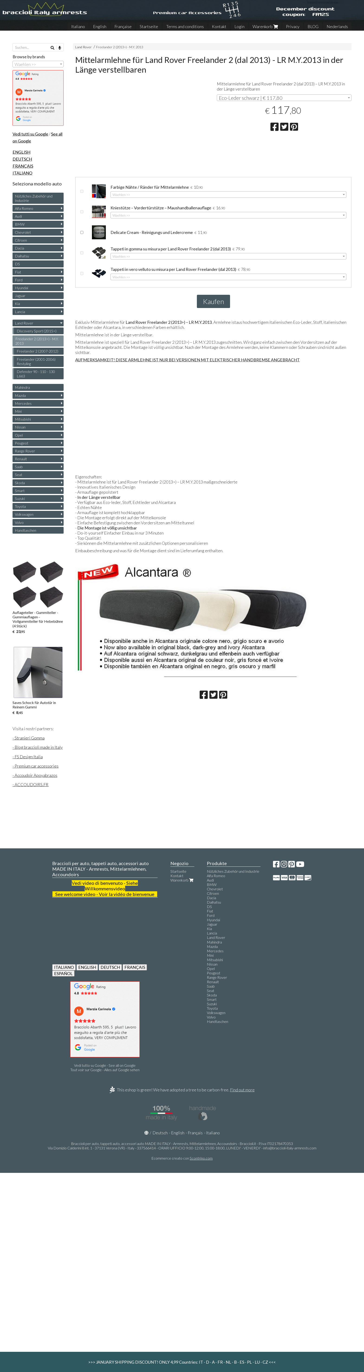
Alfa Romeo (24, 208)
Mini (18, 411)
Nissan (20, 427)
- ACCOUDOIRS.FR (31, 784)
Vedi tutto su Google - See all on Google (105, 1065)
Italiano (78, 26)
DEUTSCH (110, 967)
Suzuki (20, 498)
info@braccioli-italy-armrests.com (289, 1148)
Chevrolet (23, 232)
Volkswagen (24, 514)
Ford (19, 280)
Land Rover (83, 47)
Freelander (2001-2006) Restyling (36, 361)
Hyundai (21, 287)
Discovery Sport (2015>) (36, 331)
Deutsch (160, 1132)
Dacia (19, 248)
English (99, 26)
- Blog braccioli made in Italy (38, 747)
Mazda (20, 395)
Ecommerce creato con (182, 1158)
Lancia (20, 311)
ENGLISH (87, 967)
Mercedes (23, 403)
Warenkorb (265, 26)
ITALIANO (64, 967)
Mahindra (22, 387)
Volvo (19, 522)
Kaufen (213, 301)
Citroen (21, 240)
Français (195, 1132)
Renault (21, 459)
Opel (19, 435)
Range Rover (25, 451)
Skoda (20, 482)
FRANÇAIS (134, 967)
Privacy (292, 26)
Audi (18, 216)
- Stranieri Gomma (29, 737)
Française (123, 26)
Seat (18, 474)
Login (239, 26)
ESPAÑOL (63, 973)
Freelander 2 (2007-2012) (37, 351)
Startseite (149, 26)
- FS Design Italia (28, 756)
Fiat (18, 272)
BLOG (313, 26)
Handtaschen (25, 530)
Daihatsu (22, 256)
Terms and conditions (185, 26)
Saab (19, 466)
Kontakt (219, 26)
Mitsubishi (23, 419)
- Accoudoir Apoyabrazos (35, 775)
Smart (20, 490)
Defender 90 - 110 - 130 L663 (36, 373)
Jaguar (20, 295)
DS (17, 264)
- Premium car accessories (35, 766)
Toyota (20, 506)
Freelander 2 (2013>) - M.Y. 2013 (119, 47)
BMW (20, 224)
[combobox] (284, 97)
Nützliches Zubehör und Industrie (33, 198)
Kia (17, 303)
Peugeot (21, 443)
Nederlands (337, 26)
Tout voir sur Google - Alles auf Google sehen (105, 1069)
